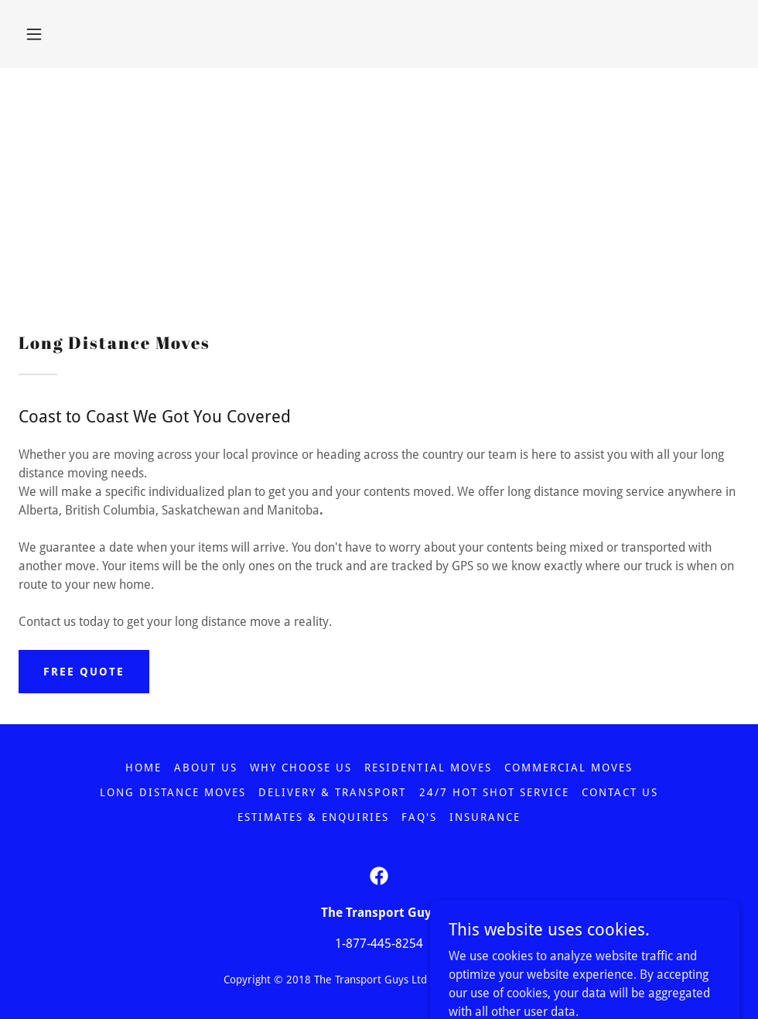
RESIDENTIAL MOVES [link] (427, 767)
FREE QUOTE (84, 671)
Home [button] (143, 767)
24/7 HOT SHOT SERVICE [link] (494, 792)
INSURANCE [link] (485, 817)
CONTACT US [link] (620, 792)
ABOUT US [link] (205, 767)
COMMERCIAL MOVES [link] (568, 767)
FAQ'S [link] (419, 817)
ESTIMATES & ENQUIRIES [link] (313, 817)
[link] (379, 875)
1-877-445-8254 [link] (379, 943)
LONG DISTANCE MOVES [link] (173, 792)
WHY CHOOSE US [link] (301, 767)
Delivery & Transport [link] (332, 792)
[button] (34, 34)
